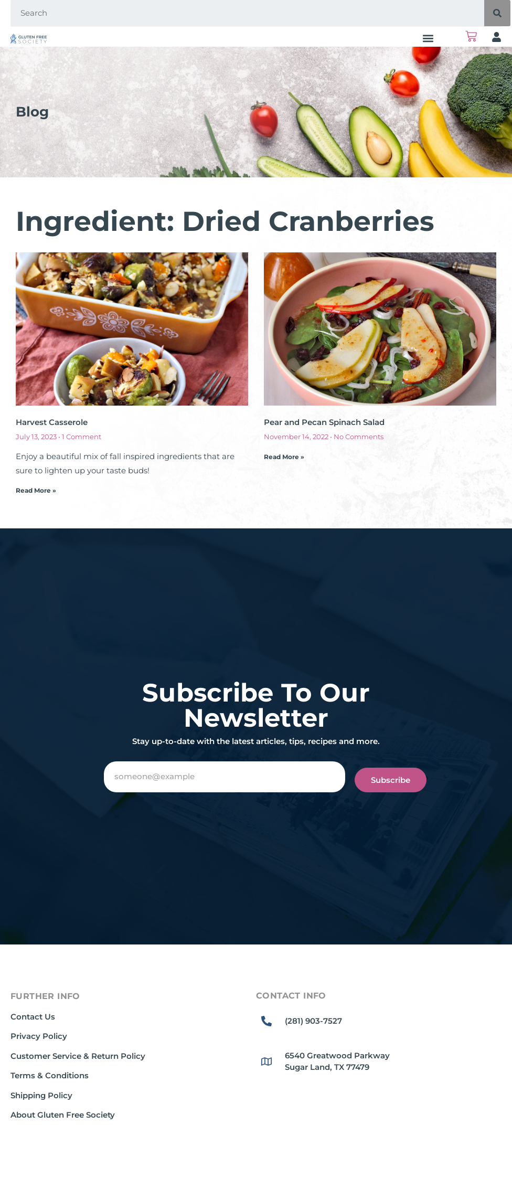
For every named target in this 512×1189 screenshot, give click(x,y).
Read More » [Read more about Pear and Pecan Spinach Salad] (284, 457)
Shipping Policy (41, 1095)
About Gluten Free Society (62, 1115)
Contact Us (32, 1017)
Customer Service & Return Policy (77, 1056)
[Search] (497, 13)
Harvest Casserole (52, 422)
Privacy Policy (38, 1036)
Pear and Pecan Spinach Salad (324, 422)
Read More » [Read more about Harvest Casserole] (36, 490)
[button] (427, 38)
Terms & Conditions (49, 1075)
